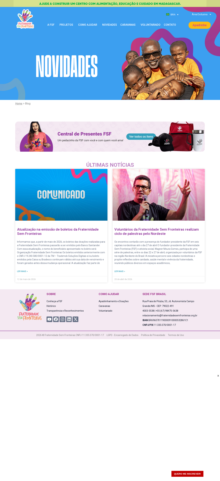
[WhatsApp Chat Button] (211, 472)
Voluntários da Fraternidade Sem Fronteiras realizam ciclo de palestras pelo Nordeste (156, 231)
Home (18, 103)
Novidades (109, 24)
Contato (170, 24)
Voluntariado (150, 24)
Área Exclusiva (202, 14)
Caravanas (128, 25)
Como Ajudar (88, 25)
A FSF (51, 25)
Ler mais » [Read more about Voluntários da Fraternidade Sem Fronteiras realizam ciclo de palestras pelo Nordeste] (119, 271)
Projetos (67, 25)
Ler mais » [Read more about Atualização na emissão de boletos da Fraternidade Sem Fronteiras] (22, 271)
